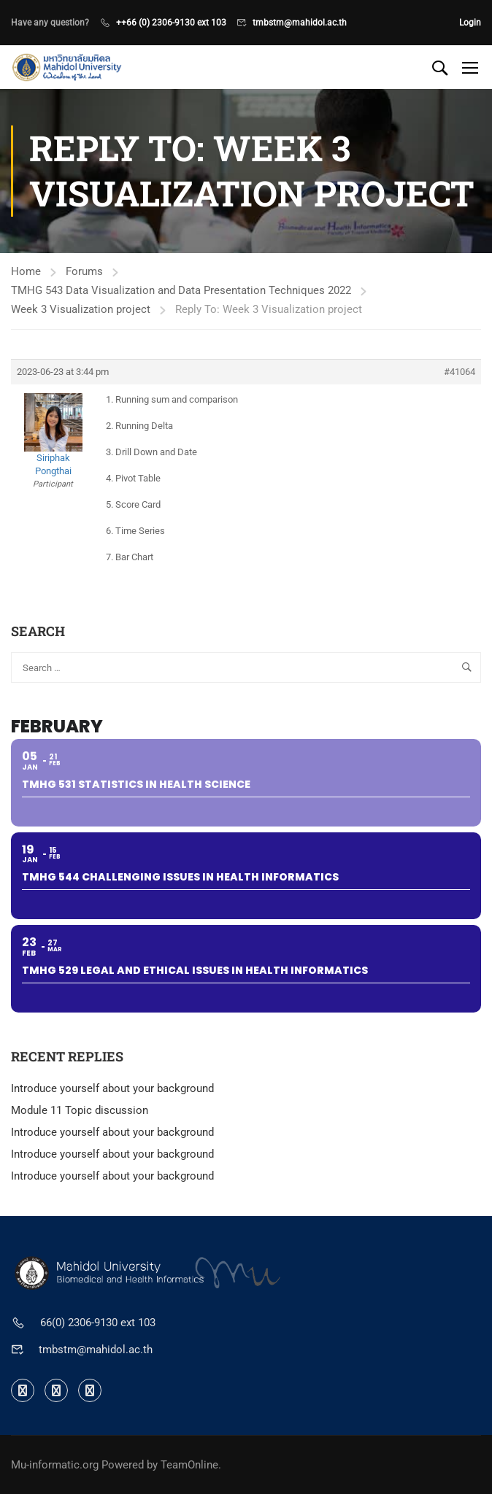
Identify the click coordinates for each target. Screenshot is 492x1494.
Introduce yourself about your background (112, 1088)
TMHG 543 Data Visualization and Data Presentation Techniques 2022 (181, 290)
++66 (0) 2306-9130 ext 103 (171, 23)
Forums (84, 271)
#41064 (459, 371)
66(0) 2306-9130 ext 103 (97, 1322)
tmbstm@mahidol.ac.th (300, 23)
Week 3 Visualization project (80, 309)
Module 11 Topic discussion (79, 1110)
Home (26, 271)
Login (470, 23)
